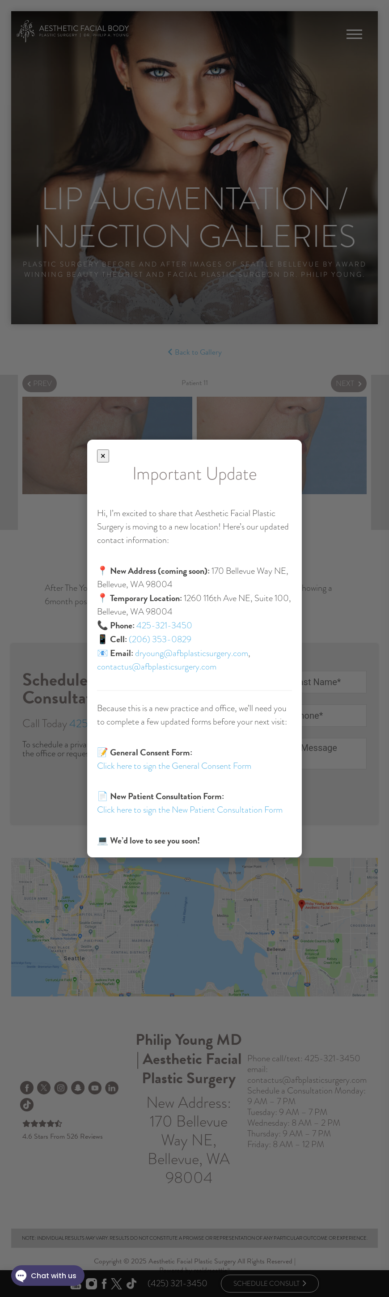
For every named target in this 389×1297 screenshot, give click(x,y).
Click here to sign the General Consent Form (174, 765)
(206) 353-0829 (160, 639)
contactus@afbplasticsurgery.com (156, 666)
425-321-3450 (164, 625)
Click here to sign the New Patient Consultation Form (190, 809)
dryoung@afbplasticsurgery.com (191, 653)
